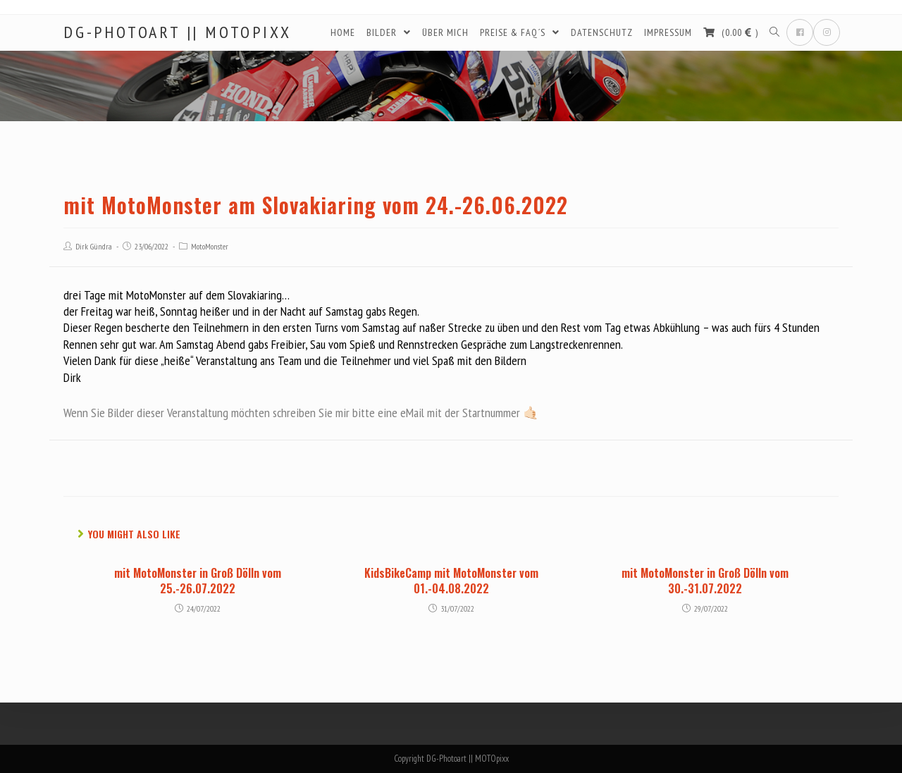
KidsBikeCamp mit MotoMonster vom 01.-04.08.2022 (451, 581)
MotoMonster (209, 246)
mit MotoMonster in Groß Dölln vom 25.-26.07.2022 (197, 581)
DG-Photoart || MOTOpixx (177, 32)
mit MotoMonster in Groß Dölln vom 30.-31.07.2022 (705, 581)
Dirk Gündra (93, 246)
